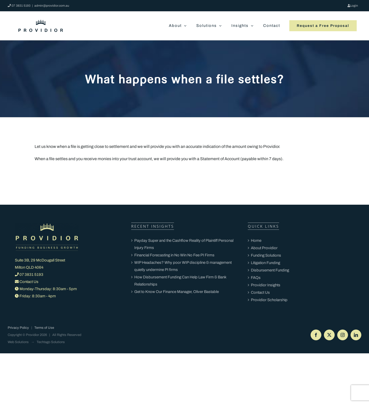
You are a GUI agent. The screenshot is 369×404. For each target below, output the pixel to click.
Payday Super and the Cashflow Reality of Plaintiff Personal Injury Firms (183, 244)
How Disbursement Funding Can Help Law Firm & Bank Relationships (180, 280)
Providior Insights (265, 285)
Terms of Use (44, 328)
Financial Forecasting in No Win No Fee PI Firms (174, 255)
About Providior (264, 248)
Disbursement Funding (270, 270)
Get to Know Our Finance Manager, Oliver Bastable (176, 292)
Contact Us (28, 282)
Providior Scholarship (269, 300)
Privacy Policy (18, 328)
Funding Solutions (266, 255)
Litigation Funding (265, 263)
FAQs (256, 278)
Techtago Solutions (51, 342)
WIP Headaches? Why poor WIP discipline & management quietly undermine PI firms (183, 266)
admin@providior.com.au (51, 5)
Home (256, 240)
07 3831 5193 (21, 5)
